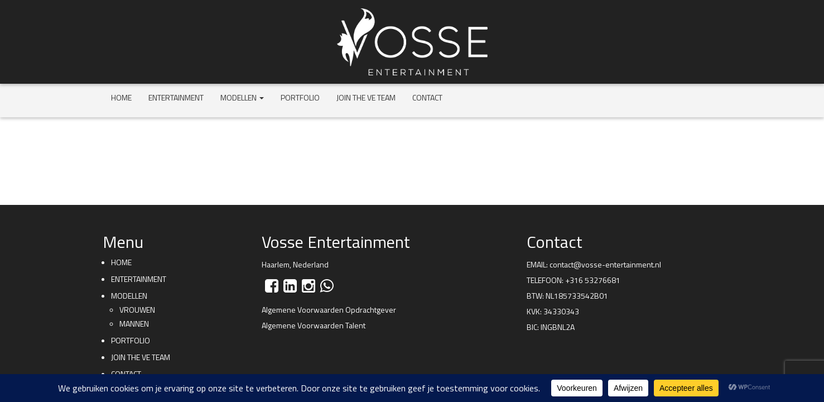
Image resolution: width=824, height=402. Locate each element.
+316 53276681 (592, 280)
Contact (427, 97)
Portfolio (300, 97)
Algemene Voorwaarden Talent (313, 325)
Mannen (134, 323)
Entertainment (176, 97)
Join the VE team (366, 97)
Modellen (242, 97)
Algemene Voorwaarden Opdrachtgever (329, 309)
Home (121, 97)
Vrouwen (137, 309)
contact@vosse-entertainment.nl (605, 264)
